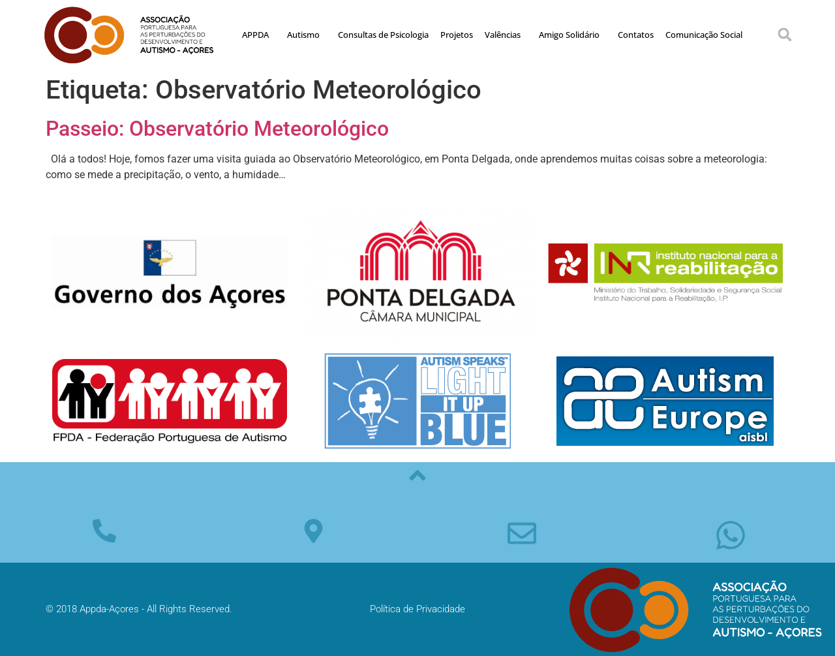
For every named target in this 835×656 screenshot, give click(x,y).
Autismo (306, 34)
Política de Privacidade (417, 609)
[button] (784, 34)
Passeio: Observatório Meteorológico (217, 128)
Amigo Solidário (572, 34)
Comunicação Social (703, 34)
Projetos (456, 34)
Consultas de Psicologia (383, 34)
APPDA (258, 34)
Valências (506, 34)
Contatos (636, 34)
